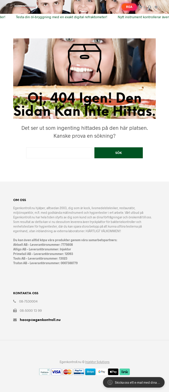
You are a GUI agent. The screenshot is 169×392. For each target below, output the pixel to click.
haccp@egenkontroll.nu (40, 320)
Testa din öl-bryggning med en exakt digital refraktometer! (60, 17)
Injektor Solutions (97, 362)
